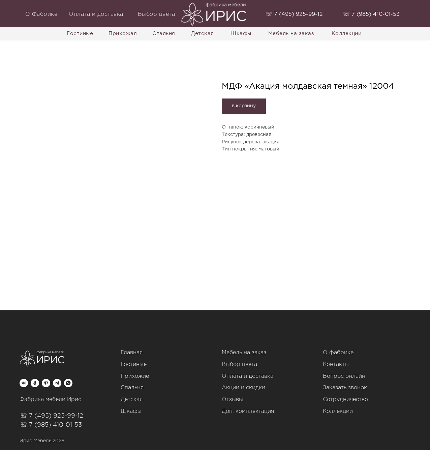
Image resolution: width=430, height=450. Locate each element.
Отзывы (232, 399)
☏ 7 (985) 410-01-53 (51, 425)
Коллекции (338, 411)
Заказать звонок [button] (345, 387)
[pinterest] (46, 383)
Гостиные (134, 364)
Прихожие (135, 376)
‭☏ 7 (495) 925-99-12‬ (294, 14)
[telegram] (57, 383)
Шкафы (131, 411)
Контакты (336, 364)
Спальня (132, 387)
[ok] (35, 383)
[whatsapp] (68, 383)
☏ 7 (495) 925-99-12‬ (51, 416)
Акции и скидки (243, 387)
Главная (132, 352)
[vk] (24, 383)
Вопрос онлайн (344, 376)
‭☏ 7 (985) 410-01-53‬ (371, 14)
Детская (132, 399)
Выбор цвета (239, 364)
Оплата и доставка (247, 376)
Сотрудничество (345, 399)
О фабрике (338, 352)
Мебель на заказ (244, 352)
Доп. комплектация (248, 411)
